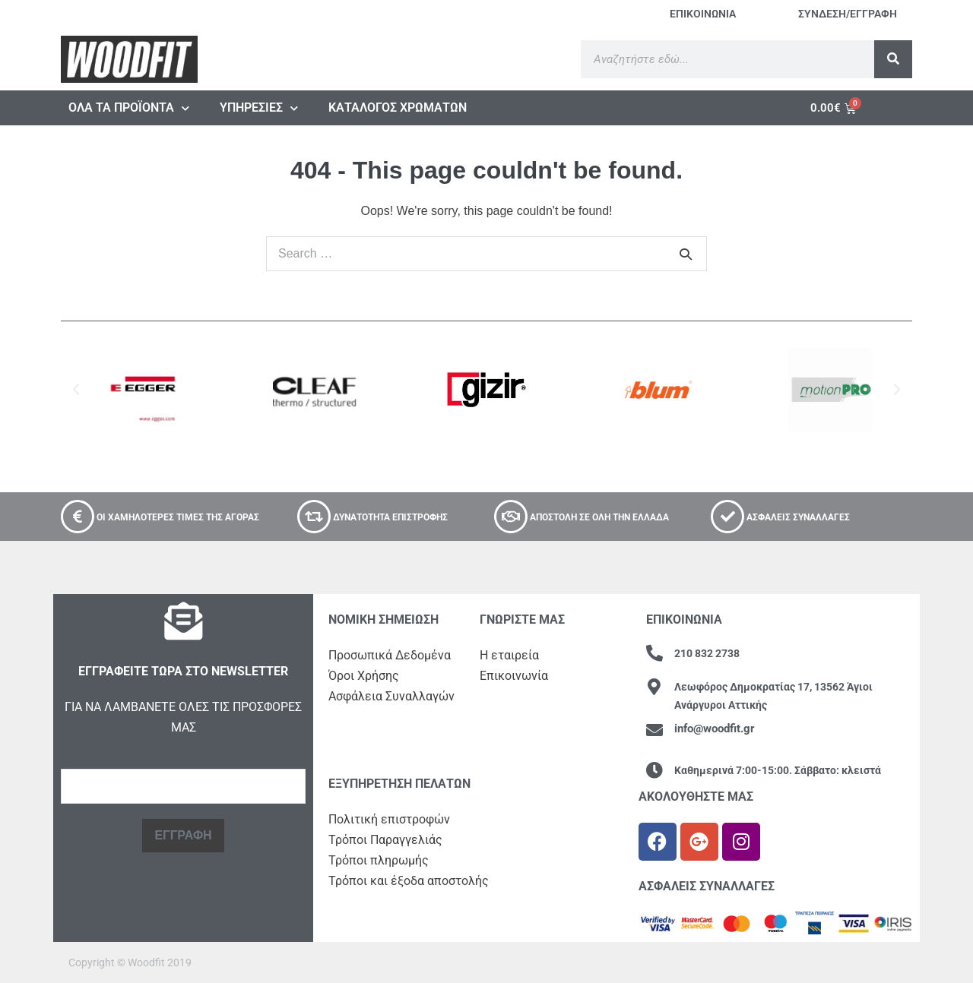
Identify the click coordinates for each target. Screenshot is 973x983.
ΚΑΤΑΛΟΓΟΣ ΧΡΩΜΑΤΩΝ (397, 107)
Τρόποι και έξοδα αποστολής (408, 881)
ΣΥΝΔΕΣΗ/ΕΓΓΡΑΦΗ (847, 14)
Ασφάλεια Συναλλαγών (391, 696)
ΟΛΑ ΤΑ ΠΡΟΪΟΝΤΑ (128, 108)
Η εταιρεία (509, 655)
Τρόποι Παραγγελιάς (385, 840)
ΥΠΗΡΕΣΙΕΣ (259, 108)
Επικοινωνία (514, 676)
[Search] (893, 59)
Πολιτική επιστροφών (389, 819)
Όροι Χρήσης (363, 676)
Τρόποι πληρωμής (378, 860)
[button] (76, 389)
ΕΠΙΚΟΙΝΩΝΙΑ (703, 14)
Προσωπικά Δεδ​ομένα (389, 655)
